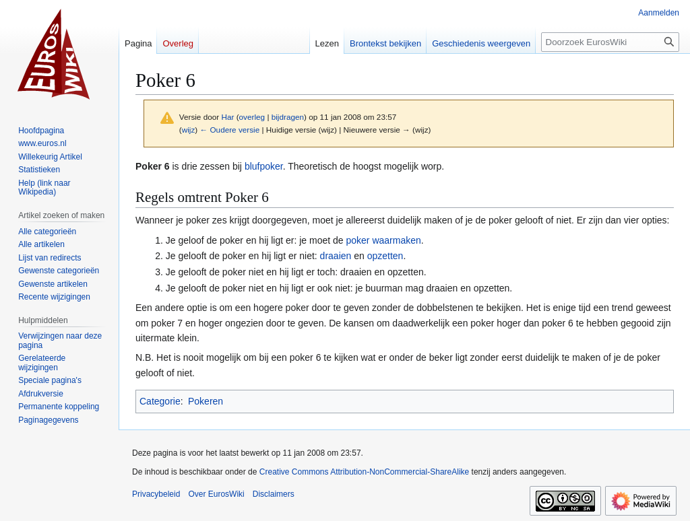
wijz (188, 129)
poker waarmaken (383, 240)
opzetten (385, 255)
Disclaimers (273, 494)
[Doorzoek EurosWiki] (610, 42)
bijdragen (288, 116)
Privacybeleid (156, 494)
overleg (252, 116)
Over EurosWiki (216, 494)
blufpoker (264, 166)
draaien (336, 255)
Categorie (160, 401)
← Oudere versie (229, 129)
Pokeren (205, 401)
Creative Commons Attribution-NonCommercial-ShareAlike (364, 472)
